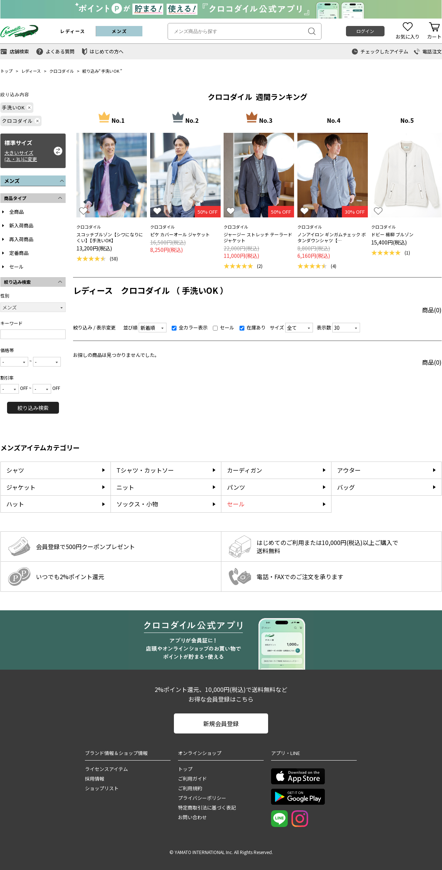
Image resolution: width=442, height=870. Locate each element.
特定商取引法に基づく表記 (207, 807)
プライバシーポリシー (202, 797)
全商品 (16, 211)
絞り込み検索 (33, 407)
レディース (31, 71)
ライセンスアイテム (106, 768)
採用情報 (94, 778)
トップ (6, 71)
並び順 (130, 327)
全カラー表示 (190, 327)
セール (16, 266)
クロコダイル (61, 71)
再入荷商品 (21, 239)
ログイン (365, 31)
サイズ (277, 327)
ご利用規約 (190, 788)
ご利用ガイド (192, 778)
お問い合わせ (192, 817)
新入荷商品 (21, 225)
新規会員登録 (221, 723)
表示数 (324, 327)
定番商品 (19, 252)
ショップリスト (102, 788)
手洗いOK (110, 71)
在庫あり (253, 327)
